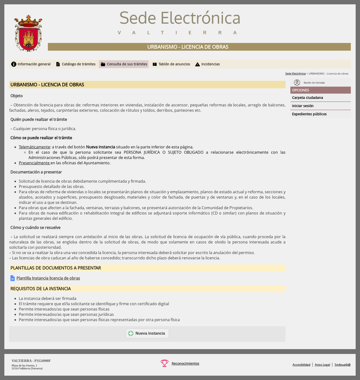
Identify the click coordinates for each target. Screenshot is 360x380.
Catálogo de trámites (79, 64)
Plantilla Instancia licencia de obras (48, 278)
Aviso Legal (322, 365)
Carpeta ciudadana (307, 97)
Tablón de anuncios (174, 64)
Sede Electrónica (295, 73)
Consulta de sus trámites (127, 64)
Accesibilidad (301, 365)
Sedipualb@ (343, 365)
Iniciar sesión (303, 106)
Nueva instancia (146, 333)
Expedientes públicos (309, 114)
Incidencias (210, 64)
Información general (34, 64)
